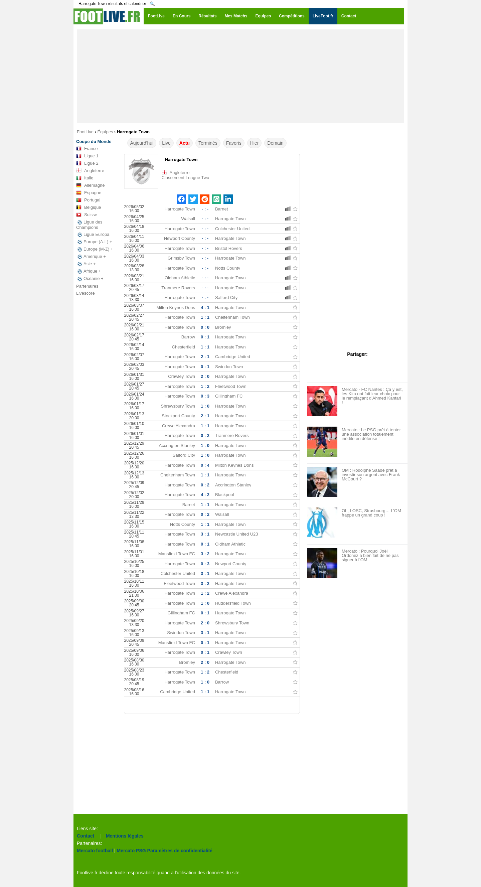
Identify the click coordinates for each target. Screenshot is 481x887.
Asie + (86, 264)
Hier (254, 143)
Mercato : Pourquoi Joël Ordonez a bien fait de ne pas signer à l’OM (370, 555)
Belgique (88, 207)
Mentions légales (125, 836)
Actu (184, 143)
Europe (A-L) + (94, 242)
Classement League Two (185, 177)
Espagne (88, 192)
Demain (275, 143)
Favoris (234, 143)
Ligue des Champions (89, 224)
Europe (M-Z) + (94, 249)
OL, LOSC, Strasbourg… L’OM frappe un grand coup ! (371, 513)
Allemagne (90, 185)
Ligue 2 (87, 163)
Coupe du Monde (93, 141)
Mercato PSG (131, 850)
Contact (85, 836)
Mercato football (95, 850)
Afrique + (88, 271)
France (87, 148)
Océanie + (90, 278)
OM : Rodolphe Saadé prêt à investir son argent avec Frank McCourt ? (371, 474)
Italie (84, 178)
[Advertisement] (240, 76)
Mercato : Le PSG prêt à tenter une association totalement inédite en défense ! (371, 434)
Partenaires (87, 286)
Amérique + (91, 256)
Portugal (88, 200)
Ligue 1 (87, 156)
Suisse (86, 214)
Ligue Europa (92, 234)
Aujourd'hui (142, 143)
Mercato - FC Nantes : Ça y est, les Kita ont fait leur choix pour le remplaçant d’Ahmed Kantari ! (372, 396)
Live (166, 143)
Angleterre (90, 170)
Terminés (207, 143)
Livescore (85, 293)
